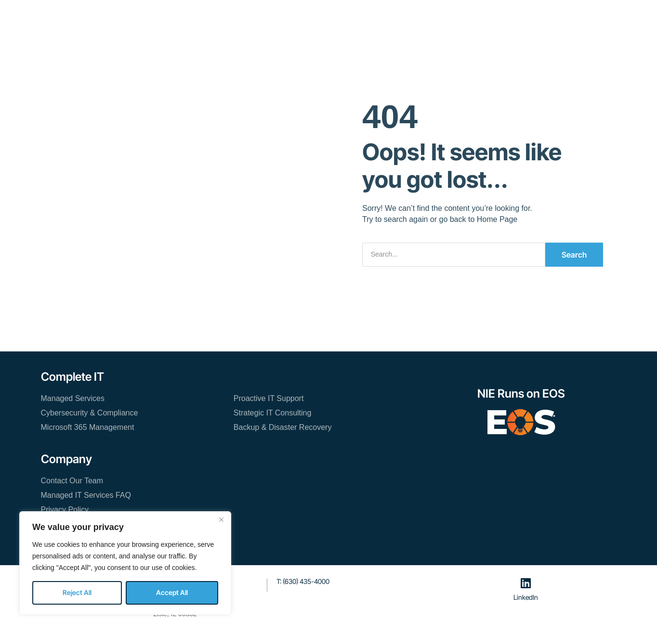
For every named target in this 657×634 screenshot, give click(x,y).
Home (152, 17)
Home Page (497, 219)
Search (574, 254)
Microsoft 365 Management (87, 427)
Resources (282, 17)
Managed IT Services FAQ (86, 495)
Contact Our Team (413, 17)
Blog (359, 17)
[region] (125, 563)
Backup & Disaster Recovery (283, 427)
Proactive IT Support (269, 398)
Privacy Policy (65, 509)
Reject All (77, 592)
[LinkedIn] (526, 582)
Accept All (172, 592)
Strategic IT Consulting (273, 412)
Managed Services (73, 398)
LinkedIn (525, 597)
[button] (523, 18)
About (325, 17)
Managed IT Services (213, 17)
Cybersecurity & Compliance (89, 412)
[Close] (221, 519)
